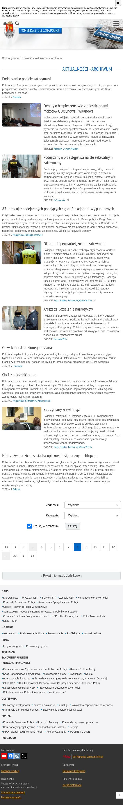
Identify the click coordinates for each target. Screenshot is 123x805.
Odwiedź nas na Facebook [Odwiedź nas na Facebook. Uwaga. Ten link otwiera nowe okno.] (11, 756)
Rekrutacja (8, 652)
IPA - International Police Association (24, 692)
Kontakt (7, 716)
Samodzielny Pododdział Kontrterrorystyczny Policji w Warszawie (40, 611)
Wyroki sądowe (92, 633)
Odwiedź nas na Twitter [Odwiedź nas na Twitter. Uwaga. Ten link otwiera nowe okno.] (24, 756)
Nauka (89, 673)
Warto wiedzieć (57, 692)
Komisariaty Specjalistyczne (19, 727)
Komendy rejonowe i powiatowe (80, 722)
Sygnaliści (76, 673)
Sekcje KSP (49, 597)
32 (15, 556)
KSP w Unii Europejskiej (65, 616)
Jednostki (52, 505)
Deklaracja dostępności (16, 705)
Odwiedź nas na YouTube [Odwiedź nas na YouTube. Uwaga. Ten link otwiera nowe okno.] (4, 756)
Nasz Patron (10, 620)
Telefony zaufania (56, 731)
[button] (116, 24)
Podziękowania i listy (32, 633)
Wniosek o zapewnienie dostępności (92, 705)
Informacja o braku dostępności (21, 709)
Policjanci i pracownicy (16, 663)
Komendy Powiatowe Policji (19, 602)
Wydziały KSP (30, 597)
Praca (5, 640)
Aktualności (41, 58)
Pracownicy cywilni (37, 646)
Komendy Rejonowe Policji (93, 597)
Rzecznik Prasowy (47, 722)
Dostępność (9, 699)
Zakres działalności (44, 705)
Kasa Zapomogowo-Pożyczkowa (22, 673)
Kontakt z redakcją (10, 771)
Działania (27, 58)
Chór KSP (9, 683)
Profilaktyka (73, 633)
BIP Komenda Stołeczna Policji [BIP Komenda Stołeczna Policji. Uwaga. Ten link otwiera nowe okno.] (88, 756)
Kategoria (52, 515)
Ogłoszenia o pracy (55, 673)
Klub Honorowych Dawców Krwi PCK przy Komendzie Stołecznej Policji (59, 683)
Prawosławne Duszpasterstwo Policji (59, 687)
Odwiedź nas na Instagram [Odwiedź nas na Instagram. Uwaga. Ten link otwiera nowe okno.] (17, 756)
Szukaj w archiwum (46, 526)
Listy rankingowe (12, 646)
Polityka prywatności (11, 797)
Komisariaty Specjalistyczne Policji (58, 602)
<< (5, 546)
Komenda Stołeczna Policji (18, 722)
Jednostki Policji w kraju (52, 727)
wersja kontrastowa (72, 785)
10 (95, 547)
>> (32, 555)
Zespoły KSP (66, 597)
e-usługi (63, 705)
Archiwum (56, 58)
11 (104, 547)
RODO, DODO (9, 738)
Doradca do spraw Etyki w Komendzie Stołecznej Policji (35, 669)
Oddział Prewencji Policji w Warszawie (25, 606)
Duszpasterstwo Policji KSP (19, 687)
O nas (5, 591)
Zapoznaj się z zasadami (13, 792)
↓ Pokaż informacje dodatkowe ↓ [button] (61, 575)
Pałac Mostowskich (94, 616)
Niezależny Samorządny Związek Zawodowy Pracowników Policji (70, 678)
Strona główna (10, 58)
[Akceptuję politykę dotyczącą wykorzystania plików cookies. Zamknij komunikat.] (118, 3)
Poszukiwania (55, 633)
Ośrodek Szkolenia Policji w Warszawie (25, 616)
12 (113, 547)
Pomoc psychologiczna (16, 678)
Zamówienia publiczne (15, 657)
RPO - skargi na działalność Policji (22, 731)
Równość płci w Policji (82, 669)
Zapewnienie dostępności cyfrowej (62, 709)
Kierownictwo (10, 597)
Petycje (74, 727)
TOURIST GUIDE (80, 731)
